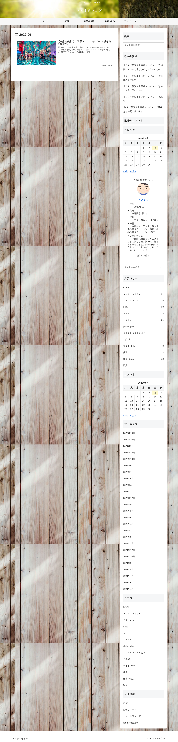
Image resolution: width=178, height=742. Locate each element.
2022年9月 (128, 504)
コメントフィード (132, 716)
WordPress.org (130, 723)
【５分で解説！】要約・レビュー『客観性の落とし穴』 (143, 78)
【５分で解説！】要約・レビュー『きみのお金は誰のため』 (143, 88)
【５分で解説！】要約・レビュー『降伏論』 (143, 99)
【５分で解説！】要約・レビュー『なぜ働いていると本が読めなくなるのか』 (143, 67)
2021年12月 (129, 550)
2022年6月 (128, 511)
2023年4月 (128, 485)
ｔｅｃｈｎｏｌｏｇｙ (143, 333)
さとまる (143, 199)
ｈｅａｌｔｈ (143, 313)
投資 (143, 365)
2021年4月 (128, 589)
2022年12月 (129, 498)
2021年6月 (128, 582)
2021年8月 (128, 569)
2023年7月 (128, 472)
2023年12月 (129, 452)
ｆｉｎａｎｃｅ (143, 301)
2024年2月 (128, 446)
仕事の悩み (143, 359)
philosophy (143, 326)
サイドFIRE (143, 346)
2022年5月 (128, 517)
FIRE (143, 307)
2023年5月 (128, 478)
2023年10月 (129, 459)
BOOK (143, 287)
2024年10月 (129, 439)
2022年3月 (128, 530)
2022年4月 (128, 524)
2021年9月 (128, 563)
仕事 (143, 352)
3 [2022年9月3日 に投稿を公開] (155, 148)
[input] (143, 45)
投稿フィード (129, 710)
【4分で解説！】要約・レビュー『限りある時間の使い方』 (142, 109)
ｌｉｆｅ (143, 320)
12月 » (133, 171)
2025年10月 (129, 433)
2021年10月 (129, 556)
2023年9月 (128, 465)
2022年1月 (128, 543)
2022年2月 (128, 537)
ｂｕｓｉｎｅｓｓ (143, 294)
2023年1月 (128, 491)
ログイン (127, 703)
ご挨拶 (143, 339)
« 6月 (125, 171)
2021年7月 (128, 576)
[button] (161, 45)
